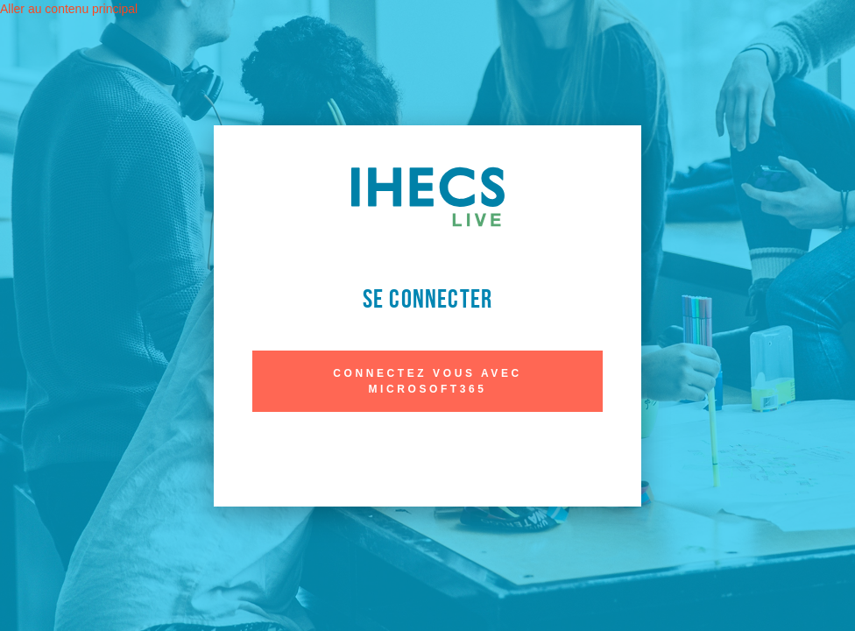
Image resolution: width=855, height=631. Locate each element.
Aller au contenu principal (69, 9)
